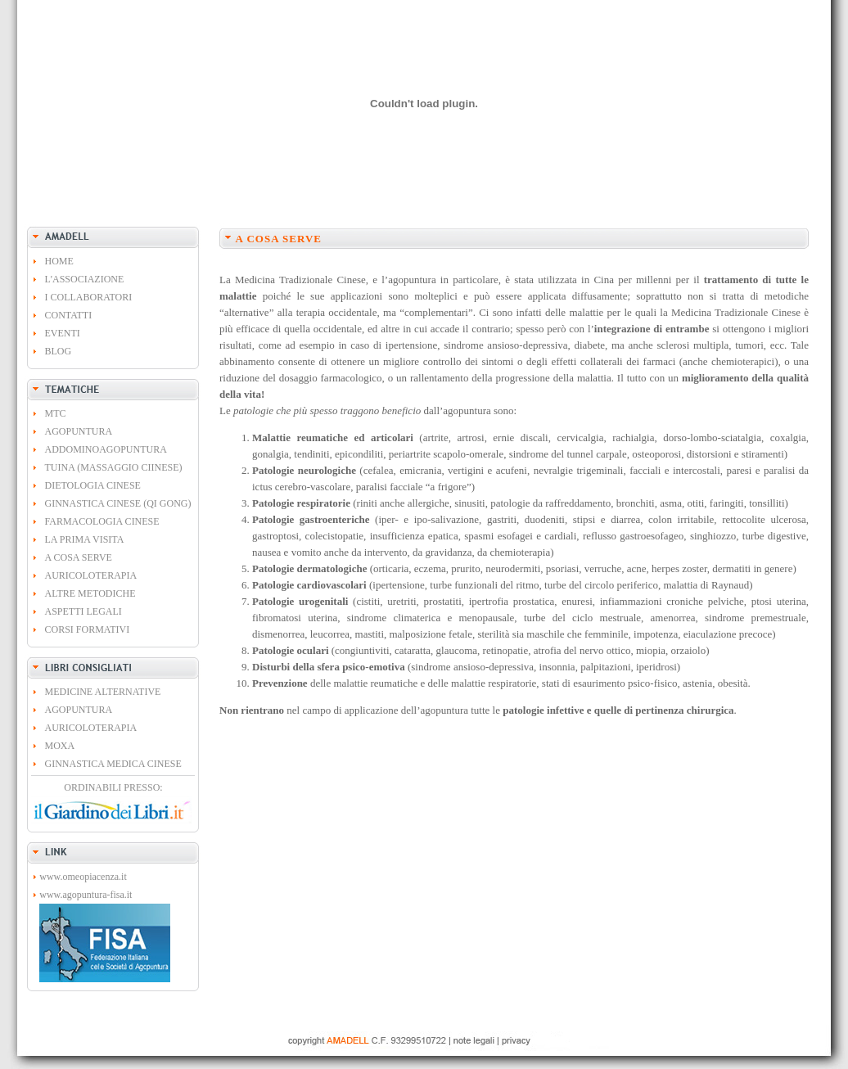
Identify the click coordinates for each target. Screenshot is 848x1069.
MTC (55, 413)
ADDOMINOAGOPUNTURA (106, 449)
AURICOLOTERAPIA (91, 575)
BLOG (58, 351)
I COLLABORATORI (89, 297)
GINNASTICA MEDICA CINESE (113, 763)
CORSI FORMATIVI (87, 629)
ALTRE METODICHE (90, 593)
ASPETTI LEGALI (83, 611)
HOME (59, 261)
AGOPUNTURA (79, 431)
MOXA (60, 745)
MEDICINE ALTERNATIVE (103, 691)
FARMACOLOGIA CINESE (102, 521)
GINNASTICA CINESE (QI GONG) (118, 503)
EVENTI (62, 333)
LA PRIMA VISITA (84, 539)
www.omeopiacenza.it (83, 876)
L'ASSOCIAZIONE (84, 279)
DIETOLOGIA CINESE (93, 485)
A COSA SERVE (78, 557)
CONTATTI (68, 315)
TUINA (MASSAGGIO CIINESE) (114, 467)
